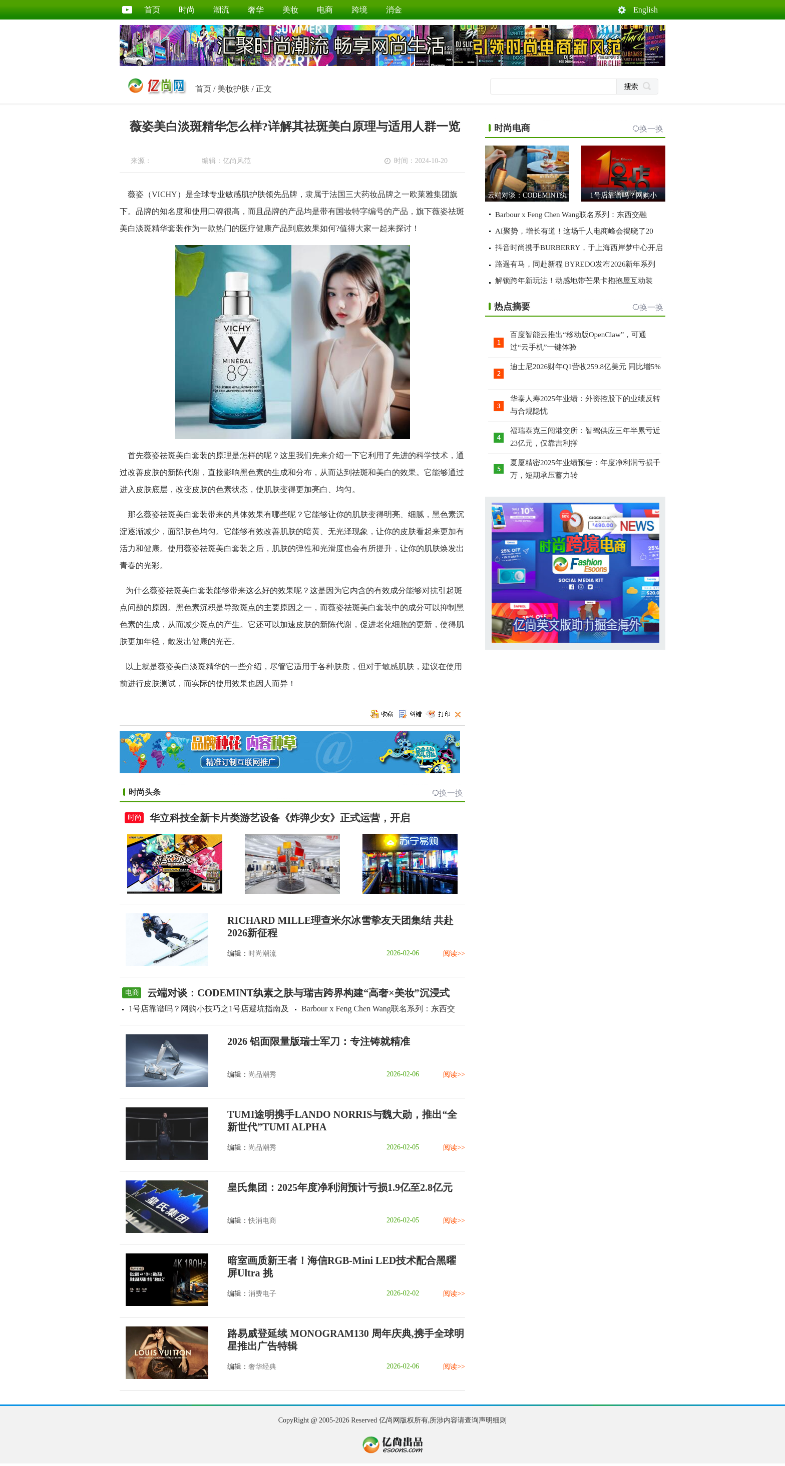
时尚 (187, 10)
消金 (394, 10)
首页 (152, 10)
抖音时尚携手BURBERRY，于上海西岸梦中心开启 (579, 248)
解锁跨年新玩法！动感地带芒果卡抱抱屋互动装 (574, 281)
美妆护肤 (233, 89)
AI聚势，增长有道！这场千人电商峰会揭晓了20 (574, 231)
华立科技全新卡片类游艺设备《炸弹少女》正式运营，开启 (280, 817)
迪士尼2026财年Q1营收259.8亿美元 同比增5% (585, 367)
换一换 (451, 793)
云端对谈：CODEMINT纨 (527, 195)
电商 (325, 10)
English (645, 10)
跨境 (359, 10)
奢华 (256, 10)
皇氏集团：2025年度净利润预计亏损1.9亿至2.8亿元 (340, 1187)
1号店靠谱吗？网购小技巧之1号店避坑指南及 (209, 1008)
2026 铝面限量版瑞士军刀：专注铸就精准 (318, 1041)
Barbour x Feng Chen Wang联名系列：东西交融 (571, 215)
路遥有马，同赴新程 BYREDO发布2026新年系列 (575, 264)
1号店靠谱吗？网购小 (623, 195)
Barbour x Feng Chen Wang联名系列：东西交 (378, 1008)
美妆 (290, 10)
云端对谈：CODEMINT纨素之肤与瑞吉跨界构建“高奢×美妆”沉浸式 (298, 992)
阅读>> (454, 953)
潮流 (221, 10)
